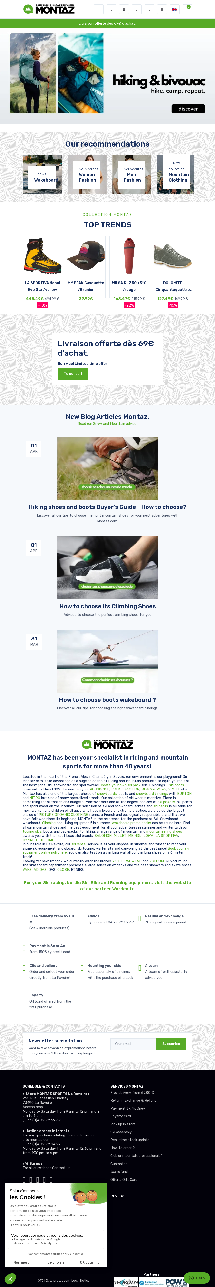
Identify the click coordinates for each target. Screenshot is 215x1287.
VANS (27, 870)
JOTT (117, 861)
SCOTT (174, 789)
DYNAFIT (30, 840)
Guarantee (118, 1164)
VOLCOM (156, 861)
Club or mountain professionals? (136, 1156)
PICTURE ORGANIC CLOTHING (63, 815)
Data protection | (58, 1280)
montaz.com (40, 1140)
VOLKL (117, 789)
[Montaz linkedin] (51, 1179)
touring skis (32, 832)
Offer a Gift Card (123, 1180)
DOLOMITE (49, 840)
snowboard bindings (152, 794)
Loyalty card (120, 1116)
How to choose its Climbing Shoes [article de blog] (107, 606)
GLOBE (63, 870)
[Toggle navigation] (99, 9)
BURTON (184, 794)
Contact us (61, 1168)
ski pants (160, 806)
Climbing (49, 823)
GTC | (42, 1280)
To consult (73, 374)
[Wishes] (137, 9)
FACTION (132, 789)
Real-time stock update (129, 1140)
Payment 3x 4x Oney (127, 1108)
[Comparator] (149, 9)
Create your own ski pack (120, 785)
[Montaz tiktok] (24, 1179)
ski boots (177, 785)
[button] (111, 9)
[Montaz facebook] (37, 1179)
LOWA (148, 836)
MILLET (120, 836)
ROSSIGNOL (99, 789)
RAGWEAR (133, 861)
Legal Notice (80, 1280)
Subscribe (171, 1044)
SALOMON (103, 836)
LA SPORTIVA (166, 836)
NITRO (35, 798)
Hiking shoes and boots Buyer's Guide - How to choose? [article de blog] (107, 507)
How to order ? (122, 1148)
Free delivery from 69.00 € (132, 1093)
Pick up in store (123, 1124)
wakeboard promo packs (131, 823)
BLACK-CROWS (153, 789)
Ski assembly (121, 1132)
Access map (33, 1107)
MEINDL (134, 836)
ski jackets (166, 802)
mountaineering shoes (164, 832)
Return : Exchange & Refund (133, 1100)
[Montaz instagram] (30, 1179)
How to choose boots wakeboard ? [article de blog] (107, 700)
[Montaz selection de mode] (162, 9)
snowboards (107, 794)
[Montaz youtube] (44, 1179)
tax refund (119, 1172)
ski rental (78, 844)
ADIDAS (40, 870)
